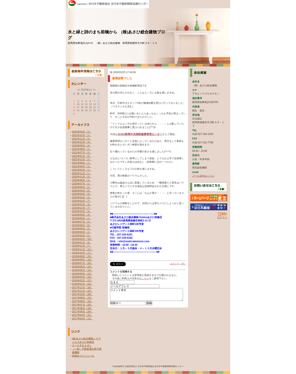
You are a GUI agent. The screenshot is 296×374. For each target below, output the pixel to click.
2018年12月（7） (81, 245)
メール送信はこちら (203, 175)
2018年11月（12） (82, 249)
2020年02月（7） (81, 201)
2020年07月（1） (81, 183)
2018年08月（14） (82, 259)
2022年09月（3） (81, 145)
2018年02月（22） (82, 280)
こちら (145, 278)
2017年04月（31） (82, 315)
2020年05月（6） (81, 190)
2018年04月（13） (82, 273)
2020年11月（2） (81, 176)
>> (94, 89)
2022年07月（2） (81, 152)
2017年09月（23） (82, 297)
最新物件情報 (86, 73)
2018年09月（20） (82, 256)
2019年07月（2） (81, 221)
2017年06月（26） (82, 308)
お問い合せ (208, 187)
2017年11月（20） (82, 291)
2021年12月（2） (81, 159)
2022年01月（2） (81, 156)
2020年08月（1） (81, 180)
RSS (222, 214)
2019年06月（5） (81, 225)
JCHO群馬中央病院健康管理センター (139, 134)
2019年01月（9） (81, 242)
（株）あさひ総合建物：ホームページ (208, 197)
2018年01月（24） (82, 284)
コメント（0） (178, 263)
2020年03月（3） (81, 197)
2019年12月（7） (81, 208)
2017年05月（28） (82, 311)
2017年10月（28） (82, 294)
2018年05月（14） (82, 270)
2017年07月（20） (82, 304)
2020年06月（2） (81, 187)
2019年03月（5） (81, 235)
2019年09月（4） (81, 214)
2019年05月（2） (81, 228)
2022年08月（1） (81, 149)
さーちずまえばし (82, 345)
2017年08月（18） (82, 301)
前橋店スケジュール (83, 355)
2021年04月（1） (81, 166)
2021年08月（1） (81, 162)
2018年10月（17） (82, 252)
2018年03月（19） (82, 277)
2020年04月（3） (81, 194)
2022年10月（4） (81, 142)
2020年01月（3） (81, 204)
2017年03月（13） (82, 318)
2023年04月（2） (81, 131)
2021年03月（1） (81, 169)
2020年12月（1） (81, 173)
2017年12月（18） (82, 287)
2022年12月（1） (81, 135)
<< (78, 89)
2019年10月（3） (81, 211)
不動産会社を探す (208, 206)
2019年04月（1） (81, 232)
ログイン (222, 217)
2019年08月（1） (81, 218)
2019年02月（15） (82, 239)
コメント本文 (146, 295)
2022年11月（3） (81, 138)
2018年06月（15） (82, 266)
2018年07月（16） (82, 263)
